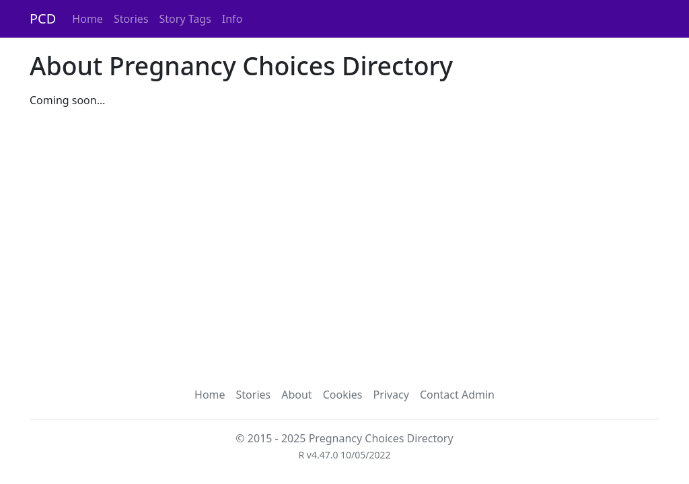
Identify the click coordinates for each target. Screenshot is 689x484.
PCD (43, 18)
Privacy (391, 394)
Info (232, 18)
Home (87, 18)
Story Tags (185, 18)
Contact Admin (457, 394)
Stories (131, 18)
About (296, 394)
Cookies (343, 394)
